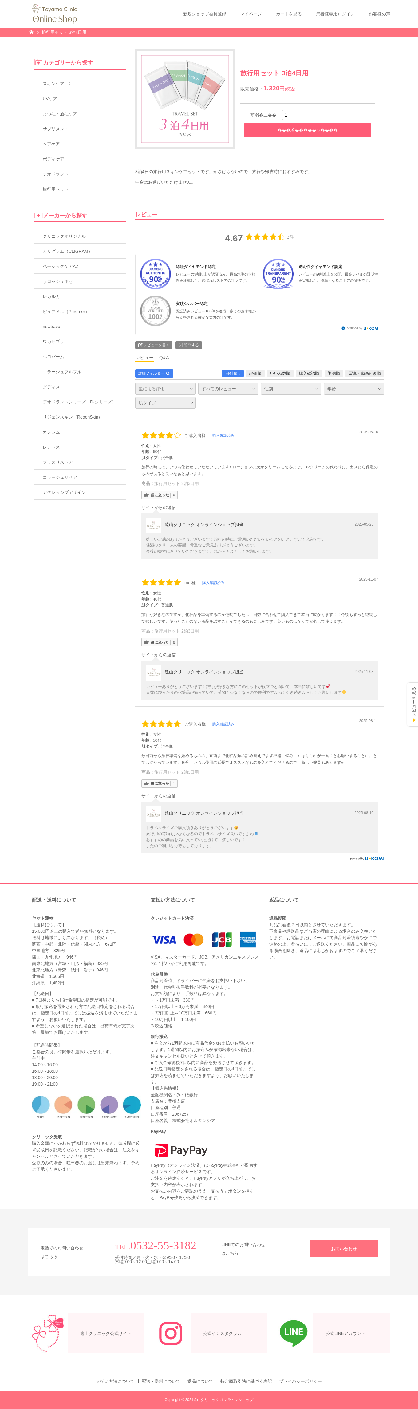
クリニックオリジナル (64, 236)
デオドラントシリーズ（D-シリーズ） (79, 401)
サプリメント (56, 128)
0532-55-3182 (163, 1245)
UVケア (50, 98)
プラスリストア (58, 462)
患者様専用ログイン (335, 13)
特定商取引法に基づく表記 (246, 1381)
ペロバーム (53, 356)
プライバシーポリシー (300, 1381)
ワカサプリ (53, 341)
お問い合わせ (344, 1248)
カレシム (51, 432)
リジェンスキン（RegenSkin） (73, 417)
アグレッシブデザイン (64, 492)
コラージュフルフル (62, 371)
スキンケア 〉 (58, 83)
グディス (51, 386)
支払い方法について (115, 1381)
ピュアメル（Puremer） (66, 311)
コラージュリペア (60, 477)
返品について (200, 1381)
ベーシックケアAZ (60, 266)
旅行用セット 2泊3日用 (176, 483)
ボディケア (53, 159)
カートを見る (289, 13)
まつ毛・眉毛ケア (60, 113)
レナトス (51, 447)
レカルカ (51, 296)
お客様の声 (379, 13)
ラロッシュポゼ (58, 281)
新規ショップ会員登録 (204, 13)
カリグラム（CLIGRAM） (68, 251)
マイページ (251, 13)
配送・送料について (161, 1381)
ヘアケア (51, 143)
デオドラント (56, 174)
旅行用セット (56, 189)
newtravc (51, 326)
